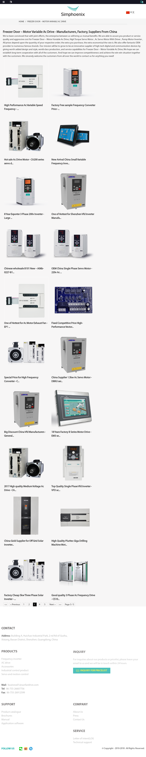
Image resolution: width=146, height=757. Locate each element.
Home (21, 22)
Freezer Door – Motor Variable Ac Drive (46, 22)
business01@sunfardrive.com (23, 689)
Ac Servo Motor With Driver (108, 39)
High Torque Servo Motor (81, 39)
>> (60, 604)
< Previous (15, 604)
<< (5, 604)
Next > (53, 604)
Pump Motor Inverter (132, 39)
